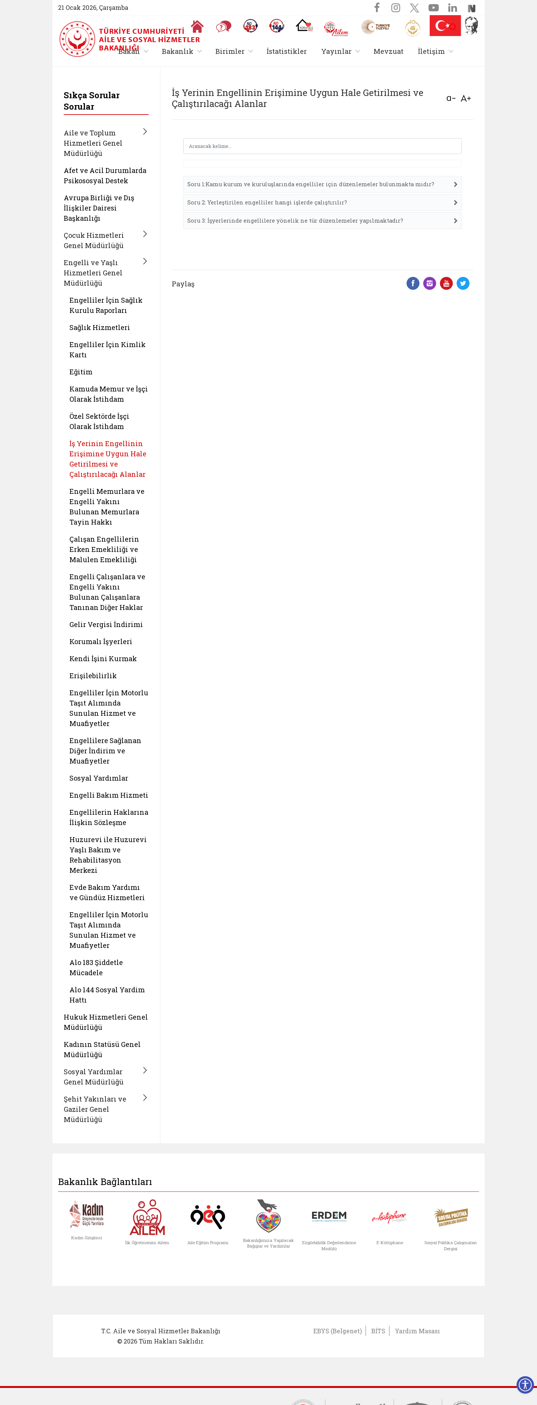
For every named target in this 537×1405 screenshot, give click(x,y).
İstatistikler (287, 51)
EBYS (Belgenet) (337, 1331)
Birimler (230, 51)
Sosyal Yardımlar (98, 778)
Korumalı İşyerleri (100, 641)
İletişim (431, 51)
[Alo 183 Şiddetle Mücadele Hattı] (250, 26)
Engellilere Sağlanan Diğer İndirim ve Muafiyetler (105, 750)
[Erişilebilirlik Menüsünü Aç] (525, 1385)
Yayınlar (336, 51)
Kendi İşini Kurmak (103, 658)
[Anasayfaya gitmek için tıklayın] (197, 26)
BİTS (378, 1331)
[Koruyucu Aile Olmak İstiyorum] (304, 25)
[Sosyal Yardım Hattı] (276, 26)
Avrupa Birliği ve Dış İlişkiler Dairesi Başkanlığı (99, 208)
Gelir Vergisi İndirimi (106, 624)
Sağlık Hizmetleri (99, 327)
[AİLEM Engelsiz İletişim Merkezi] (336, 29)
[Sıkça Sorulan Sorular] (223, 26)
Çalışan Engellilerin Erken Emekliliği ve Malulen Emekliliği (104, 549)
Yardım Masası (417, 1331)
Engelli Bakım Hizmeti (108, 795)
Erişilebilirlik (93, 675)
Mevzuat (389, 51)
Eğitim (81, 371)
